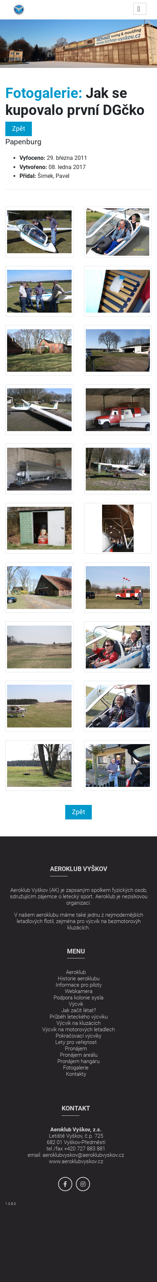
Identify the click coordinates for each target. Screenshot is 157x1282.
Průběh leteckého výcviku (79, 1017)
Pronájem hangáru (78, 1061)
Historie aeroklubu (79, 978)
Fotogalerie (76, 1068)
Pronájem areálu (78, 1055)
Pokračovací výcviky (78, 1036)
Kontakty (76, 1074)
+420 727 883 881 (84, 1148)
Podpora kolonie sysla (78, 997)
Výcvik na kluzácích (78, 1023)
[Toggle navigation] (139, 9)
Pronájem (76, 1048)
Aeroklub (76, 972)
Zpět (18, 128)
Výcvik (76, 1004)
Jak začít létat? (78, 1010)
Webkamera (78, 991)
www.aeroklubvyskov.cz (76, 1161)
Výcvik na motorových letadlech (78, 1029)
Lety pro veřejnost (76, 1042)
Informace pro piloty (79, 985)
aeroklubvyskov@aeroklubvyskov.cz (83, 1155)
